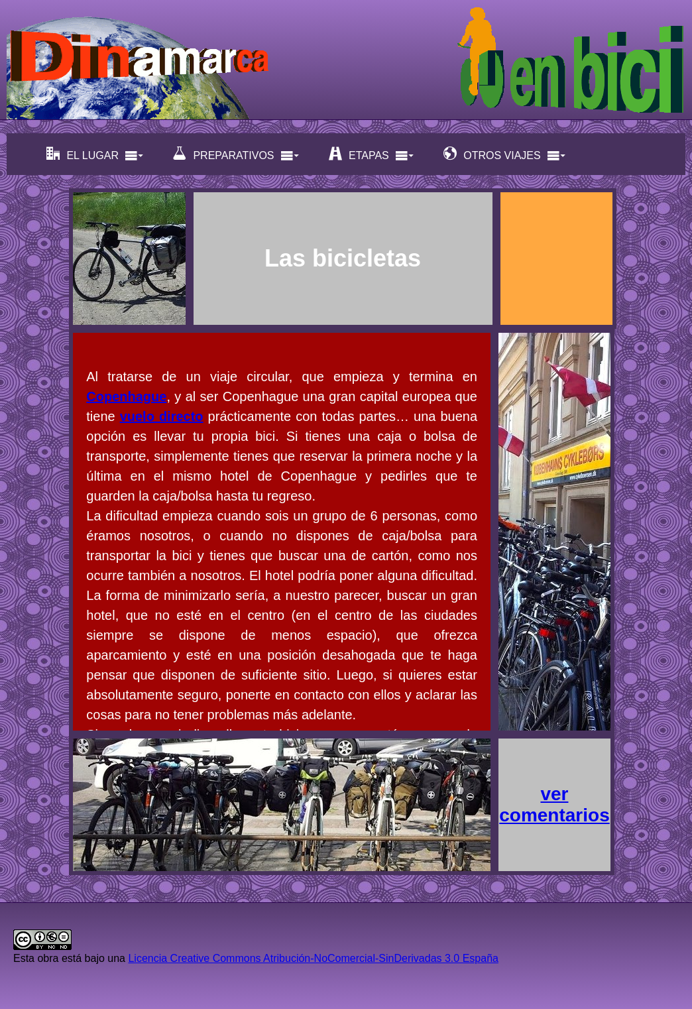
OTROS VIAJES (504, 154)
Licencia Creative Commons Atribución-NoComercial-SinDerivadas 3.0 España (313, 958)
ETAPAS (371, 154)
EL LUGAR (95, 154)
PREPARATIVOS (236, 154)
